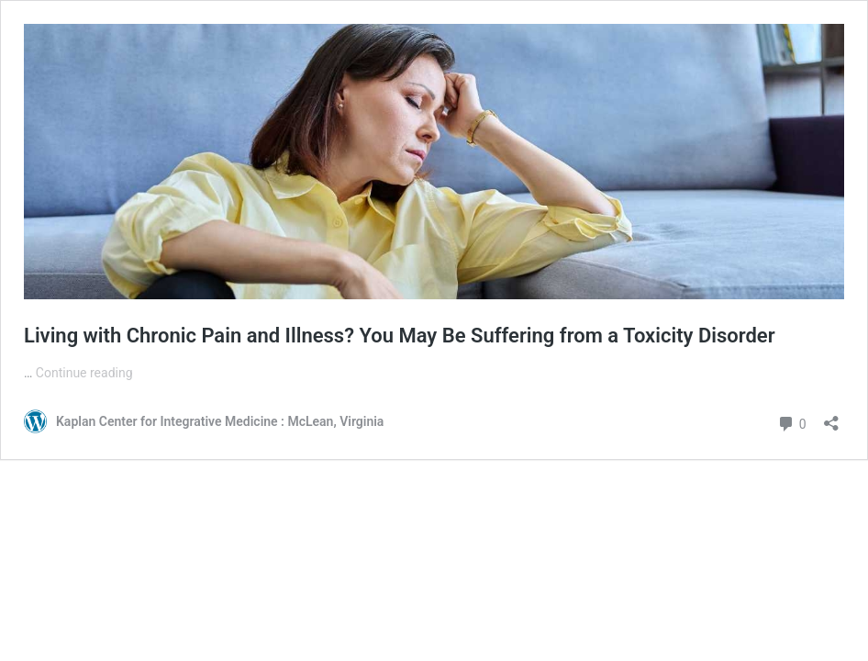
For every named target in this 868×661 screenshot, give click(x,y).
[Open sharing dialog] (831, 417)
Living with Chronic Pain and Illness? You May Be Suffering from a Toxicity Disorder (399, 335)
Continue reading (84, 372)
